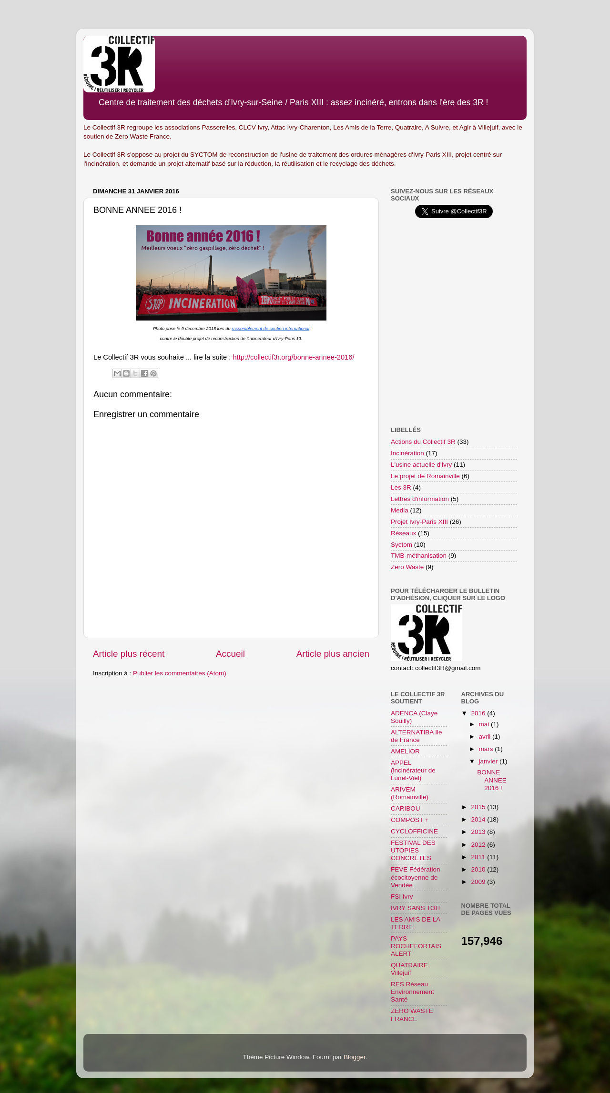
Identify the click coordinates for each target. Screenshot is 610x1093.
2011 (479, 857)
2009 (479, 881)
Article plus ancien (332, 654)
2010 (479, 869)
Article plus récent (128, 654)
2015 (479, 807)
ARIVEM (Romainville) (409, 793)
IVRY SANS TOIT (416, 908)
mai (485, 724)
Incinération (407, 453)
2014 (479, 819)
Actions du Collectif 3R (423, 441)
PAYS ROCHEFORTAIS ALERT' (416, 946)
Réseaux (403, 533)
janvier (489, 761)
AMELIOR (405, 751)
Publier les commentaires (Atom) (179, 673)
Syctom (401, 544)
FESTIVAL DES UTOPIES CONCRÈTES (413, 850)
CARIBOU (405, 808)
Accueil (230, 654)
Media (399, 510)
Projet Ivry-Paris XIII (419, 521)
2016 (479, 713)
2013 (479, 831)
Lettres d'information (420, 498)
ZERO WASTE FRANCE (412, 1014)
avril (486, 736)
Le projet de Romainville (425, 476)
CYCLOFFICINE (414, 831)
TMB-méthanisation (419, 555)
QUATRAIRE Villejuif (409, 969)
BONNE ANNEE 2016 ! (492, 780)
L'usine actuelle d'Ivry (421, 464)
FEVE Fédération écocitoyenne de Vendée (415, 877)
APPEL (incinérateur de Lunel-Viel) (413, 770)
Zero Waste (407, 567)
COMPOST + (410, 819)
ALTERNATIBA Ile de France (416, 736)
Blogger (355, 1057)
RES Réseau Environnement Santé (412, 992)
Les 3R (401, 487)
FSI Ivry (402, 896)
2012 (479, 844)
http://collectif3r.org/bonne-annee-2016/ (293, 357)
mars (487, 748)
